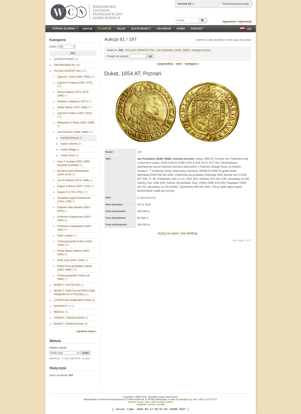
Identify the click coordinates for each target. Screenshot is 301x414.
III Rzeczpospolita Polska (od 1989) (73, 277)
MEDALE (61, 311)
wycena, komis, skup (138, 402)
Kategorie (58, 40)
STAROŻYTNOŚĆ (66, 59)
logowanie (229, 21)
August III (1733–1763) (72, 192)
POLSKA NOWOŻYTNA (70, 70)
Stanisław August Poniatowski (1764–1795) (74, 199)
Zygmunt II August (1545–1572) (74, 84)
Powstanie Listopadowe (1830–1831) (74, 228)
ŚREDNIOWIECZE (67, 65)
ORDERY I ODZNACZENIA (71, 317)
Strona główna (65, 28)
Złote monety (141, 28)
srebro (169, 402)
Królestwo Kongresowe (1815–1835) (74, 218)
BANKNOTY (64, 306)
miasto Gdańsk (71, 143)
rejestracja (244, 21)
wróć (179, 63)
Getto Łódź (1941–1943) (72, 260)
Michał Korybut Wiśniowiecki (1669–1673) (73, 172)
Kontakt (197, 28)
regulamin (141, 404)
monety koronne (71, 137)
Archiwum (164, 28)
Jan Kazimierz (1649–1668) (75, 132)
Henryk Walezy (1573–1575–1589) (73, 94)
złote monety (157, 402)
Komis (181, 28)
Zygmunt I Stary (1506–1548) (76, 76)
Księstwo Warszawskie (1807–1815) (74, 209)
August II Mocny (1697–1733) (75, 186)
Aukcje (87, 28)
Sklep (121, 28)
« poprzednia (164, 63)
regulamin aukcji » (87, 331)
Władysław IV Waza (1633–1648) (75, 124)
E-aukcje (104, 28)
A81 (120, 50)
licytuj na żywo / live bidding (177, 233)
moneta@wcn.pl (184, 399)
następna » (192, 63)
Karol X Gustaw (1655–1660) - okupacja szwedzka (74, 163)
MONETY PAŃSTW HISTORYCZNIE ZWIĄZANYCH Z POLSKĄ (74, 292)
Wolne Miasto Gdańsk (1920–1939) (73, 252)
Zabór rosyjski (67, 235)
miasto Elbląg (70, 149)
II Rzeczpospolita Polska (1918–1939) (75, 243)
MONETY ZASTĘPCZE (69, 284)
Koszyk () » (186, 3)
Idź (150, 56)
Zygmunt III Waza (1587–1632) (74, 115)
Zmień (85, 352)
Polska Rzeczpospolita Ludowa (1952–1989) (74, 268)
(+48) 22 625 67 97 (207, 399)
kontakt (161, 404)
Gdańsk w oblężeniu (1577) (74, 101)
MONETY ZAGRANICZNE (71, 323)
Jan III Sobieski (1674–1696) (75, 180)
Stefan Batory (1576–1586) (75, 107)
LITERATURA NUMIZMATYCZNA (74, 300)
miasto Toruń (70, 155)
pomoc (151, 404)
